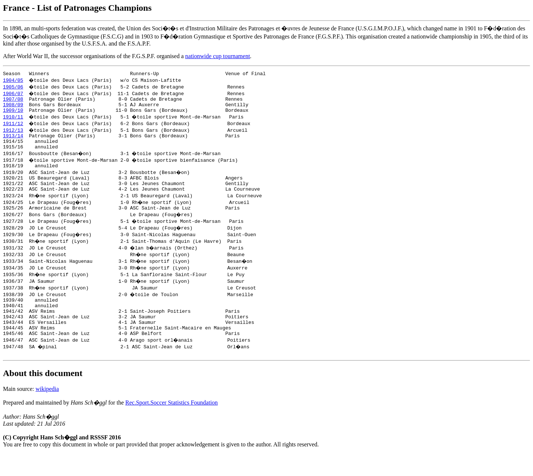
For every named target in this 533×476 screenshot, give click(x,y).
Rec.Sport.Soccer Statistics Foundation (171, 425)
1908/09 (13, 107)
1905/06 (13, 87)
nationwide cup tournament (217, 56)
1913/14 (13, 141)
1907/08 (13, 101)
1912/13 (13, 134)
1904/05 (13, 81)
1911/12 (13, 127)
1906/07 (13, 94)
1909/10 (13, 114)
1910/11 (13, 121)
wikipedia (47, 411)
